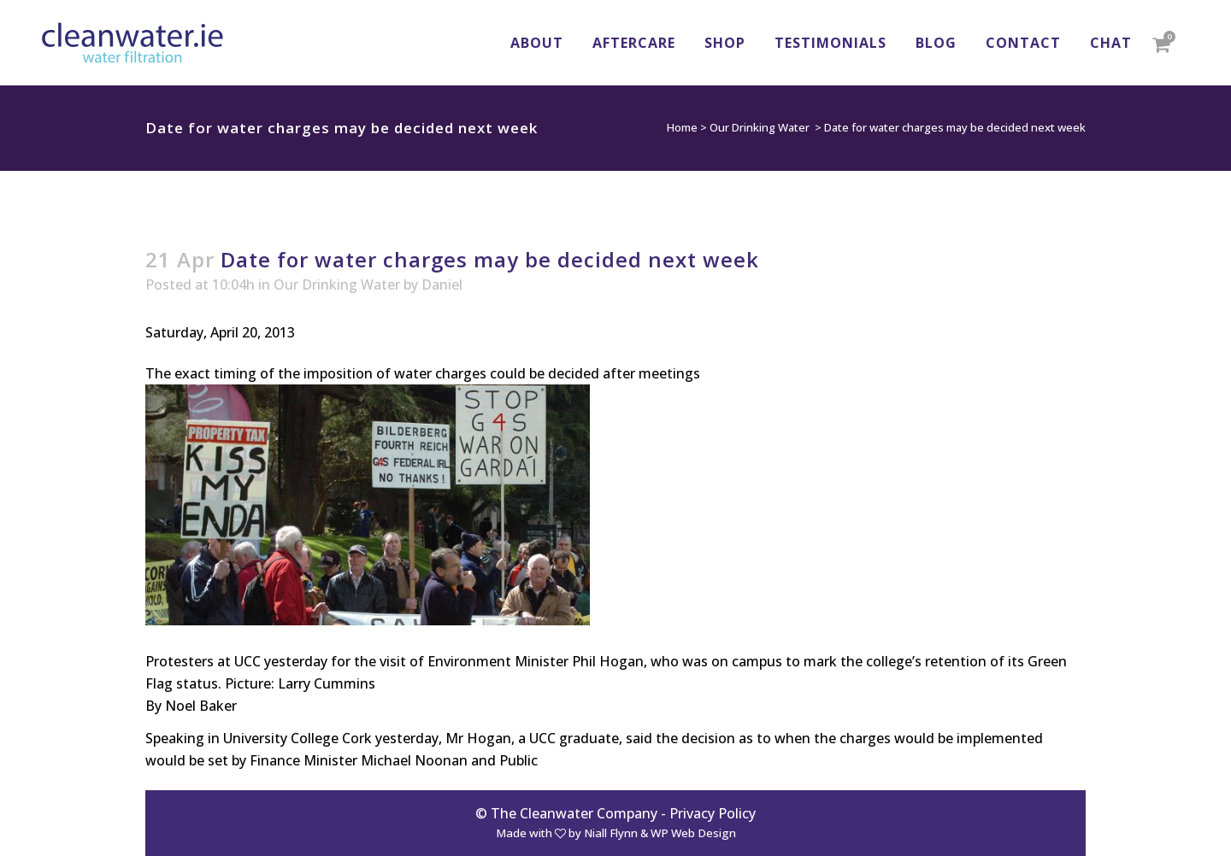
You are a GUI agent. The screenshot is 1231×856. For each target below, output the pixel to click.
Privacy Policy (712, 813)
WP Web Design (693, 833)
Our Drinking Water (760, 127)
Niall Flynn (611, 833)
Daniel (441, 284)
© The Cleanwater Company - (572, 813)
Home (682, 127)
